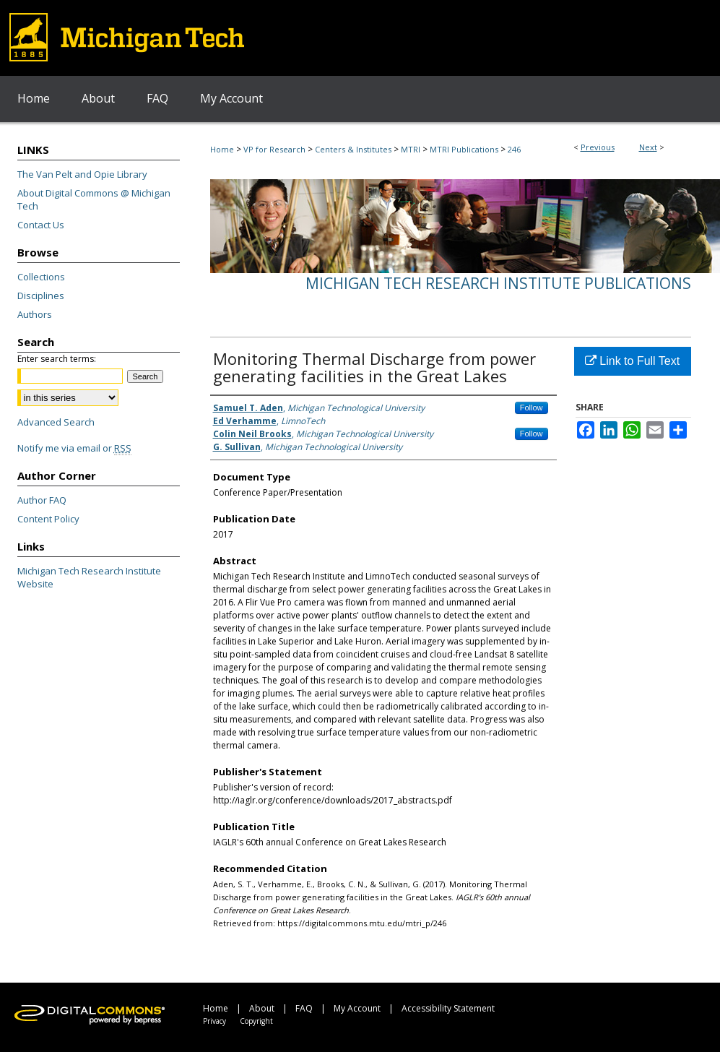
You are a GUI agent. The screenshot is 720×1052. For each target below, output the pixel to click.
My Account (357, 1008)
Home (222, 149)
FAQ (304, 1008)
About (261, 1008)
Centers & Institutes (353, 149)
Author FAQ (41, 499)
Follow (531, 407)
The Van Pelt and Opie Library (82, 174)
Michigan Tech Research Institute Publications (498, 283)
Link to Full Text (632, 361)
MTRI (410, 149)
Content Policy (48, 518)
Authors (34, 314)
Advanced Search (56, 421)
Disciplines (40, 295)
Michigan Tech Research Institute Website (89, 577)
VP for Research (274, 149)
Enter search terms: (56, 359)
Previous (598, 147)
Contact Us (40, 224)
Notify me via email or (74, 447)
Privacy (214, 1021)
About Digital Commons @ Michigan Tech (93, 199)
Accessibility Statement (448, 1008)
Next (648, 147)
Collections (41, 276)
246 (514, 149)
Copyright (256, 1021)
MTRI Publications (464, 149)
